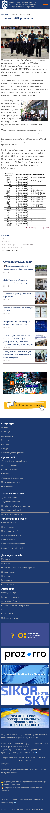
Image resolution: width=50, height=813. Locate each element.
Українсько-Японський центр (13, 478)
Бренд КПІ (39, 744)
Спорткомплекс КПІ (9, 470)
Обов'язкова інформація (23, 744)
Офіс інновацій (7, 486)
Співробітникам (7, 585)
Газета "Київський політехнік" (13, 544)
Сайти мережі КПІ (8, 523)
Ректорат (4, 428)
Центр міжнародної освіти (11, 514)
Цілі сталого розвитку (10, 618)
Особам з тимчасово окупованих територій (18, 568)
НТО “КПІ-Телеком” (9, 465)
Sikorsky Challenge (8, 593)
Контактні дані (7, 744)
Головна (4, 14)
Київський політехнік (28, 245)
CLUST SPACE (7, 614)
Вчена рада (5, 432)
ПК (3, 239)
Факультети (6, 444)
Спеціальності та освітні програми (15, 606)
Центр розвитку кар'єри (10, 482)
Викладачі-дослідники (10, 597)
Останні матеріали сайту (18, 261)
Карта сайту (11, 747)
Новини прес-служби (9, 245)
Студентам (5, 576)
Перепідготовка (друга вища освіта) (15, 506)
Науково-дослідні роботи (11, 535)
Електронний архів (8, 540)
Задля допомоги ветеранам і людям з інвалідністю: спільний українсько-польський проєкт (18, 355)
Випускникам (6, 580)
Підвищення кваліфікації (11, 510)
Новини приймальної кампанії (12, 248)
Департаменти (7, 436)
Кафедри (4, 449)
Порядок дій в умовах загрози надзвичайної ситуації (25, 782)
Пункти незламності (12, 785)
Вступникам (6, 563)
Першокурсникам (8, 572)
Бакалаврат (6, 241)
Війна (3, 610)
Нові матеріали (23, 747)
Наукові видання (8, 527)
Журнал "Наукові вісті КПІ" (12, 548)
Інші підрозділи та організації (13, 453)
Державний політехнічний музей (14, 461)
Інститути (5, 440)
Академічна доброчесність (11, 601)
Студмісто (5, 474)
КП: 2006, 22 (6, 235)
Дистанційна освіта (9, 498)
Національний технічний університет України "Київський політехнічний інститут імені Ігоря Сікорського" (23, 4)
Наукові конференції (9, 531)
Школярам (5, 559)
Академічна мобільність (11, 502)
